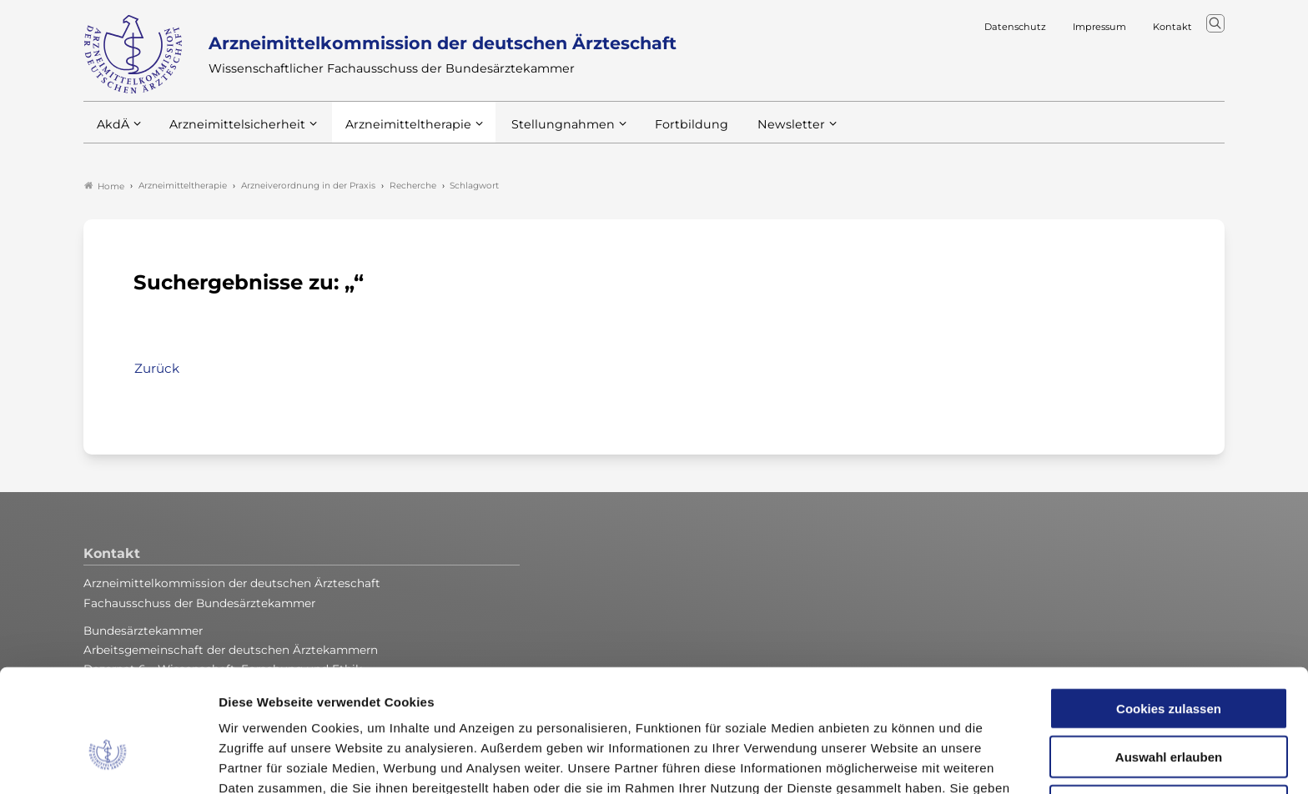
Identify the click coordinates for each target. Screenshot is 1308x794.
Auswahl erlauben (1168, 657)
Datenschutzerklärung (758, 707)
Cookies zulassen (1168, 608)
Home (104, 187)
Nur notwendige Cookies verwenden (1168, 712)
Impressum (877, 707)
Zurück (156, 369)
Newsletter (757, 132)
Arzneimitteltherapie (394, 132)
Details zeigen (888, 761)
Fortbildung (662, 132)
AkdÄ (112, 132)
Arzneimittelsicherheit (231, 132)
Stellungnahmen (540, 132)
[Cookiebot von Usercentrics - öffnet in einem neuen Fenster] (108, 761)
